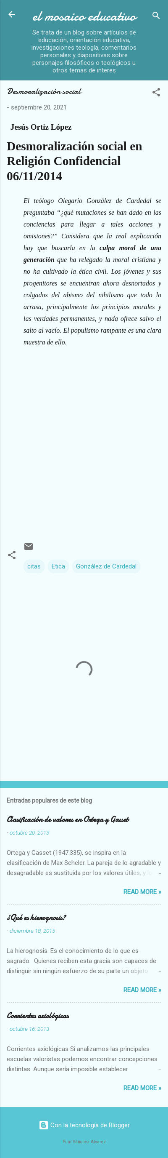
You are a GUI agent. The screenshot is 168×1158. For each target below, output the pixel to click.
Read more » (142, 892)
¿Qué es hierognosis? (36, 918)
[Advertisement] (84, 441)
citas (34, 566)
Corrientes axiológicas (37, 1016)
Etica (58, 566)
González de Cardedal (106, 566)
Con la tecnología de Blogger (84, 1125)
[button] (156, 93)
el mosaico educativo (84, 16)
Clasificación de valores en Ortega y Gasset (67, 819)
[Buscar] (156, 17)
